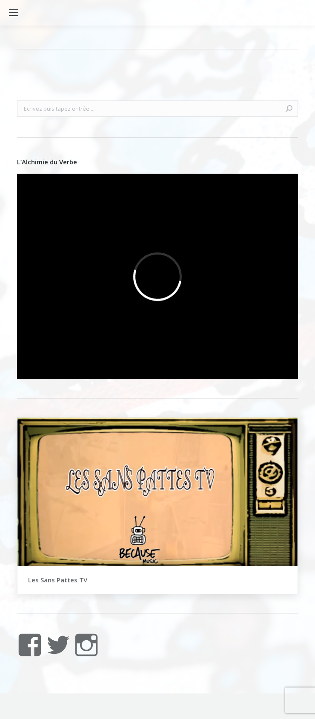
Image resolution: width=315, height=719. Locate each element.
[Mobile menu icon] (14, 13)
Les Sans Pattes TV (57, 580)
